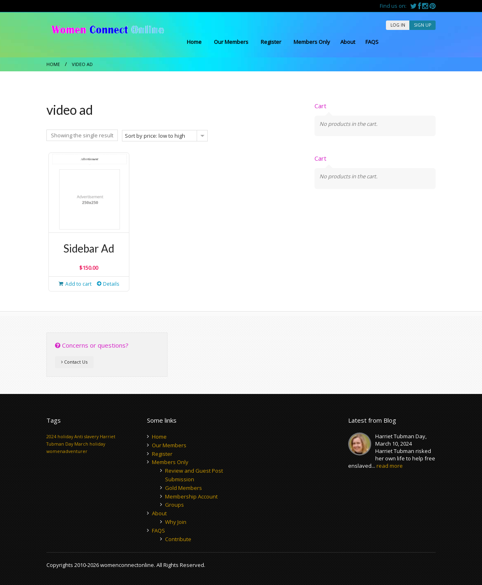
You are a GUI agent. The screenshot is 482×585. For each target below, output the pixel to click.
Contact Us (74, 362)
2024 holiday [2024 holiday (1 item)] (59, 436)
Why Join (175, 522)
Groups (174, 504)
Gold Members (183, 488)
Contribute (178, 539)
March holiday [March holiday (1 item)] (89, 444)
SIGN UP (422, 25)
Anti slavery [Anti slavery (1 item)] (86, 436)
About (347, 42)
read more (389, 465)
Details (111, 283)
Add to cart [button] (78, 283)
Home (194, 42)
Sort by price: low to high (155, 135)
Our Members (231, 42)
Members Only (312, 42)
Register (271, 42)
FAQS (372, 42)
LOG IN (397, 25)
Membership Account (191, 496)
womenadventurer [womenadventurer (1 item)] (66, 451)
